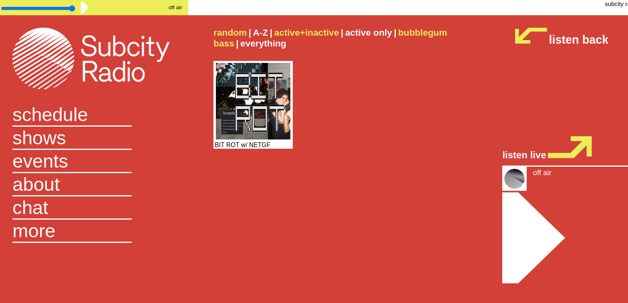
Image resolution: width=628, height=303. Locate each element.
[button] (94, 231)
